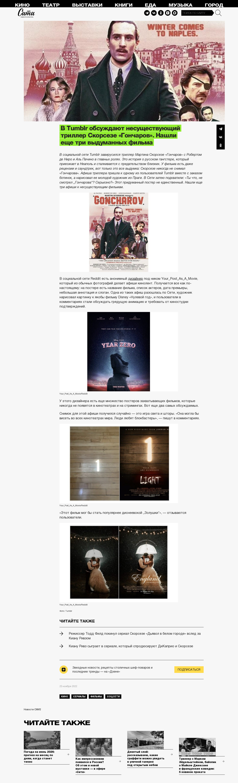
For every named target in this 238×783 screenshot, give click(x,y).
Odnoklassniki (161, 13)
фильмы (96, 696)
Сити (26, 13)
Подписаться (189, 669)
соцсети (113, 696)
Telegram (147, 13)
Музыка (180, 5)
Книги (123, 5)
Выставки (87, 5)
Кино (22, 5)
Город (214, 5)
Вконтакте (221, 137)
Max (175, 13)
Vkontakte (154, 13)
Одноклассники (221, 145)
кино (64, 696)
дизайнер (135, 278)
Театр (51, 5)
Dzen (168, 13)
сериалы (79, 696)
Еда (150, 5)
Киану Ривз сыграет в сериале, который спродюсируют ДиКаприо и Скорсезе (131, 646)
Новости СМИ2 (32, 709)
